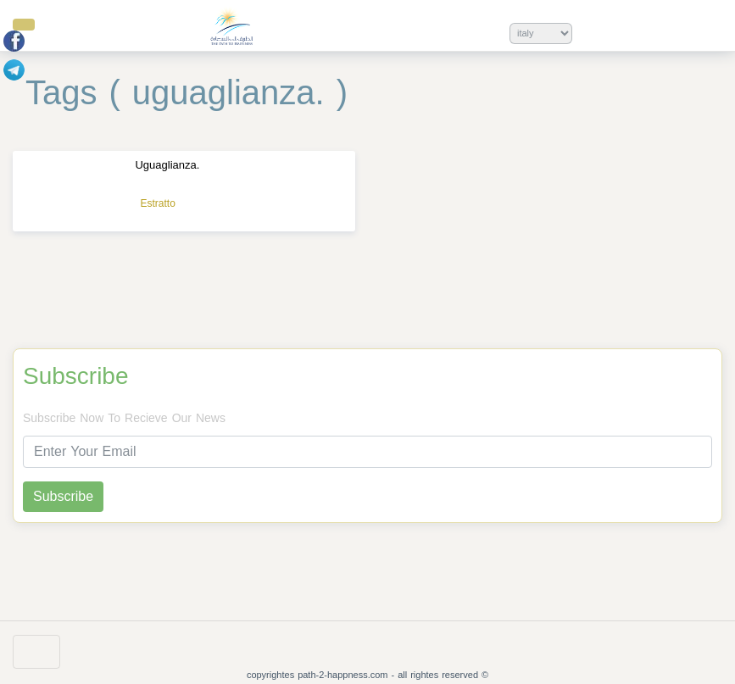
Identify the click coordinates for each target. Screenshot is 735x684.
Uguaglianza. (167, 164)
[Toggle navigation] (36, 652)
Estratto (157, 203)
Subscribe (76, 376)
